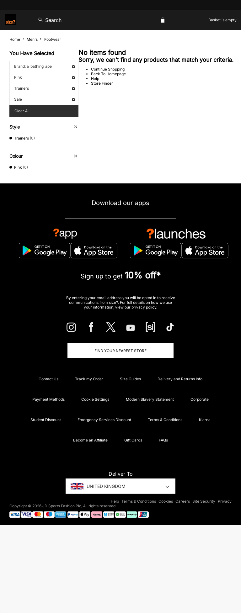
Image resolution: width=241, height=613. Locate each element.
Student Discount (45, 419)
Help (95, 78)
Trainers (44, 88)
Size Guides (130, 379)
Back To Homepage (108, 73)
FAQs (163, 440)
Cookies (165, 501)
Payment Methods (48, 399)
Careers (182, 501)
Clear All (21, 110)
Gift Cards (133, 440)
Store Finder (102, 83)
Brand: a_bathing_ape (44, 66)
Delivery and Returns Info (180, 379)
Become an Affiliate (90, 440)
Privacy (225, 501)
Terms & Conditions (165, 419)
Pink (44, 77)
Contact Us (48, 379)
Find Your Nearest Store (120, 350)
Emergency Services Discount (104, 419)
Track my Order (89, 379)
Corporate (199, 399)
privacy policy (143, 307)
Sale (44, 99)
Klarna (205, 419)
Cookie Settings (95, 399)
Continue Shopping (108, 69)
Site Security (203, 501)
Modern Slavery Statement (150, 399)
